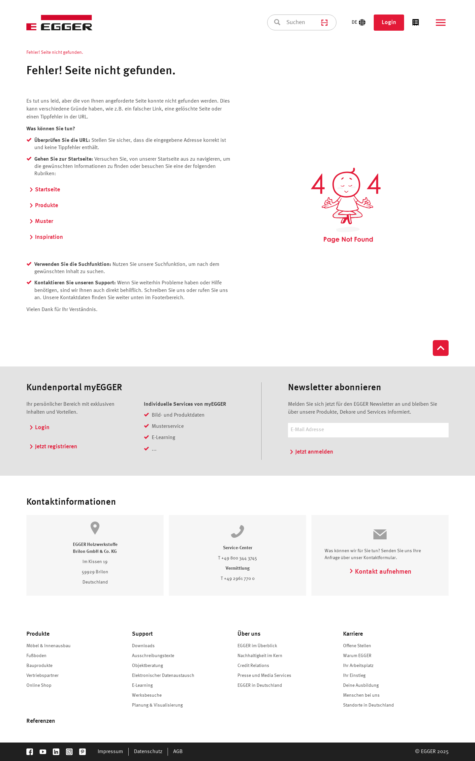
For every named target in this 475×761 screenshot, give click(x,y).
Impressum (110, 751)
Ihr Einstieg (354, 675)
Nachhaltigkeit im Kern (260, 655)
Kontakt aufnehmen (380, 572)
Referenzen (40, 721)
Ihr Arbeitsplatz (358, 665)
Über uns (249, 634)
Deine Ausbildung (361, 685)
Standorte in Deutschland (368, 705)
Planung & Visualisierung (157, 705)
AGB (178, 751)
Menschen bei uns (361, 695)
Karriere (353, 634)
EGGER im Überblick (257, 646)
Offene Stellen (357, 646)
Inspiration (46, 237)
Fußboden (36, 655)
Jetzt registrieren (53, 447)
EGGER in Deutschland (260, 685)
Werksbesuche (147, 695)
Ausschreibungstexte (153, 655)
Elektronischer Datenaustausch (163, 675)
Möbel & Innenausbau (48, 646)
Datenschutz (148, 751)
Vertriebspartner (42, 675)
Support (142, 634)
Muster (41, 221)
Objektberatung (147, 665)
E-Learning (142, 685)
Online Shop (38, 685)
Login (389, 22)
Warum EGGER (357, 655)
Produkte (43, 205)
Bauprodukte (39, 665)
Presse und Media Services (264, 675)
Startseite (44, 190)
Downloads (143, 646)
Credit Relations (253, 665)
